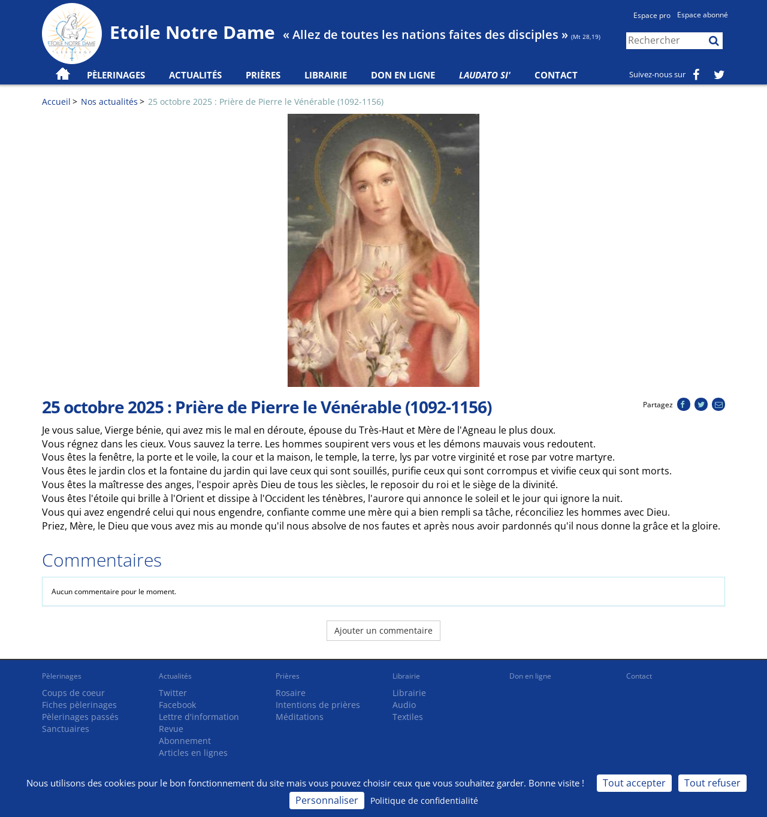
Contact (556, 75)
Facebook (177, 704)
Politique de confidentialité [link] (424, 800)
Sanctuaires (65, 728)
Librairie (325, 75)
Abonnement (185, 740)
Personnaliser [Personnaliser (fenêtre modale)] (326, 800)
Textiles (407, 716)
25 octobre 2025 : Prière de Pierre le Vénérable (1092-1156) (266, 101)
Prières (263, 75)
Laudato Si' (485, 75)
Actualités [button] (195, 75)
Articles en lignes (193, 752)
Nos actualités (109, 101)
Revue (171, 728)
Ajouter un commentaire (383, 630)
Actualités (175, 676)
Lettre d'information (199, 716)
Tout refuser (712, 782)
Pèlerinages (61, 676)
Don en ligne (403, 75)
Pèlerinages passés (80, 716)
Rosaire (291, 692)
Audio (404, 704)
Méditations (300, 716)
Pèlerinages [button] (116, 75)
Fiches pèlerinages (79, 704)
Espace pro (652, 15)
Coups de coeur (73, 692)
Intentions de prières (318, 704)
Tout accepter (634, 782)
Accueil (56, 101)
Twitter (173, 692)
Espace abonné (702, 15)
